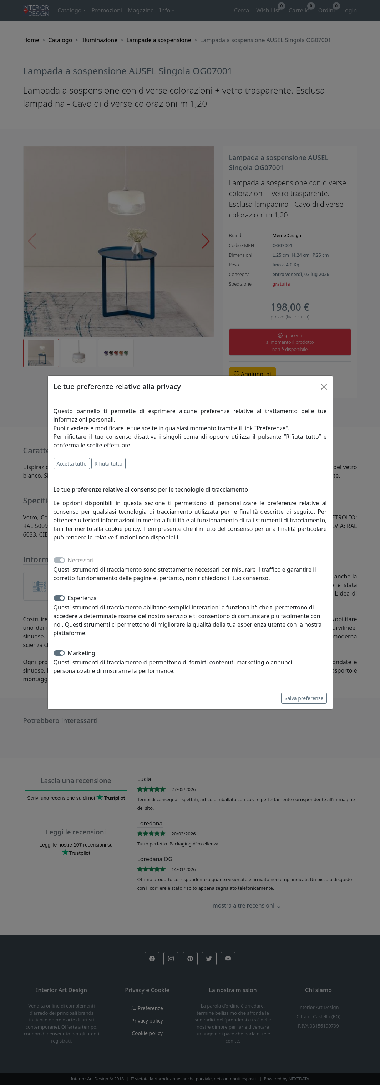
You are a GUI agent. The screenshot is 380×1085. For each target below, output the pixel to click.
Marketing (81, 653)
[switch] (59, 598)
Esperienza (82, 598)
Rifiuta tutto (108, 463)
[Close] (324, 386)
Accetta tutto (72, 463)
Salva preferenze (303, 698)
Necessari (81, 560)
